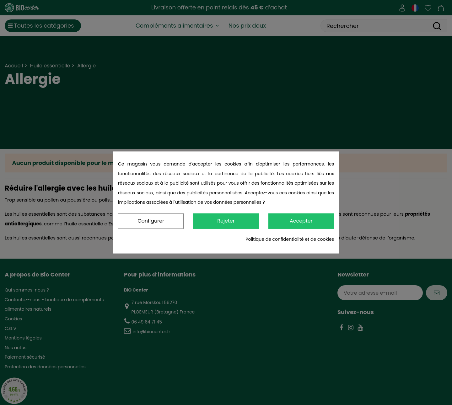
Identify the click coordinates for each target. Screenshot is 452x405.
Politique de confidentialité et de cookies (289, 239)
